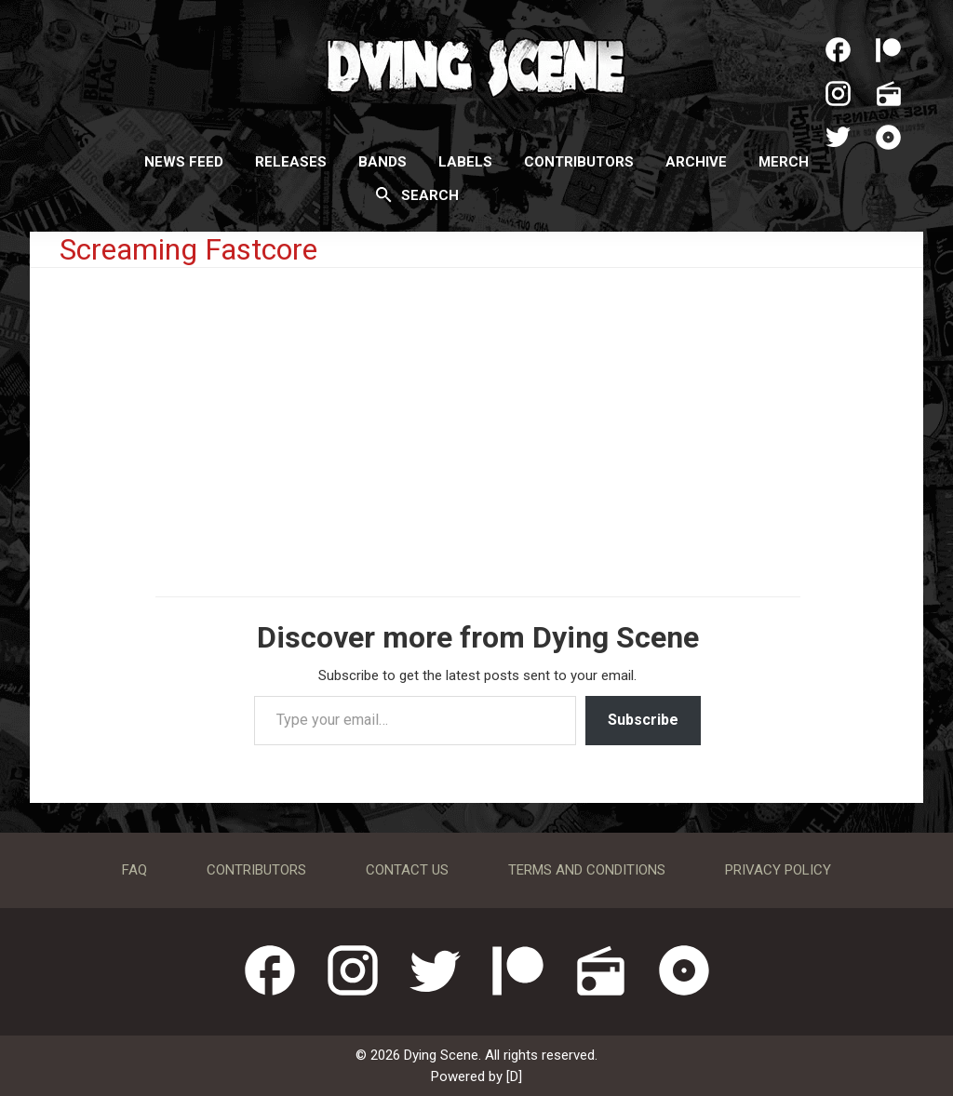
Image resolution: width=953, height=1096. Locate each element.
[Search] (384, 194)
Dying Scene (476, 65)
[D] (514, 1076)
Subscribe (643, 719)
